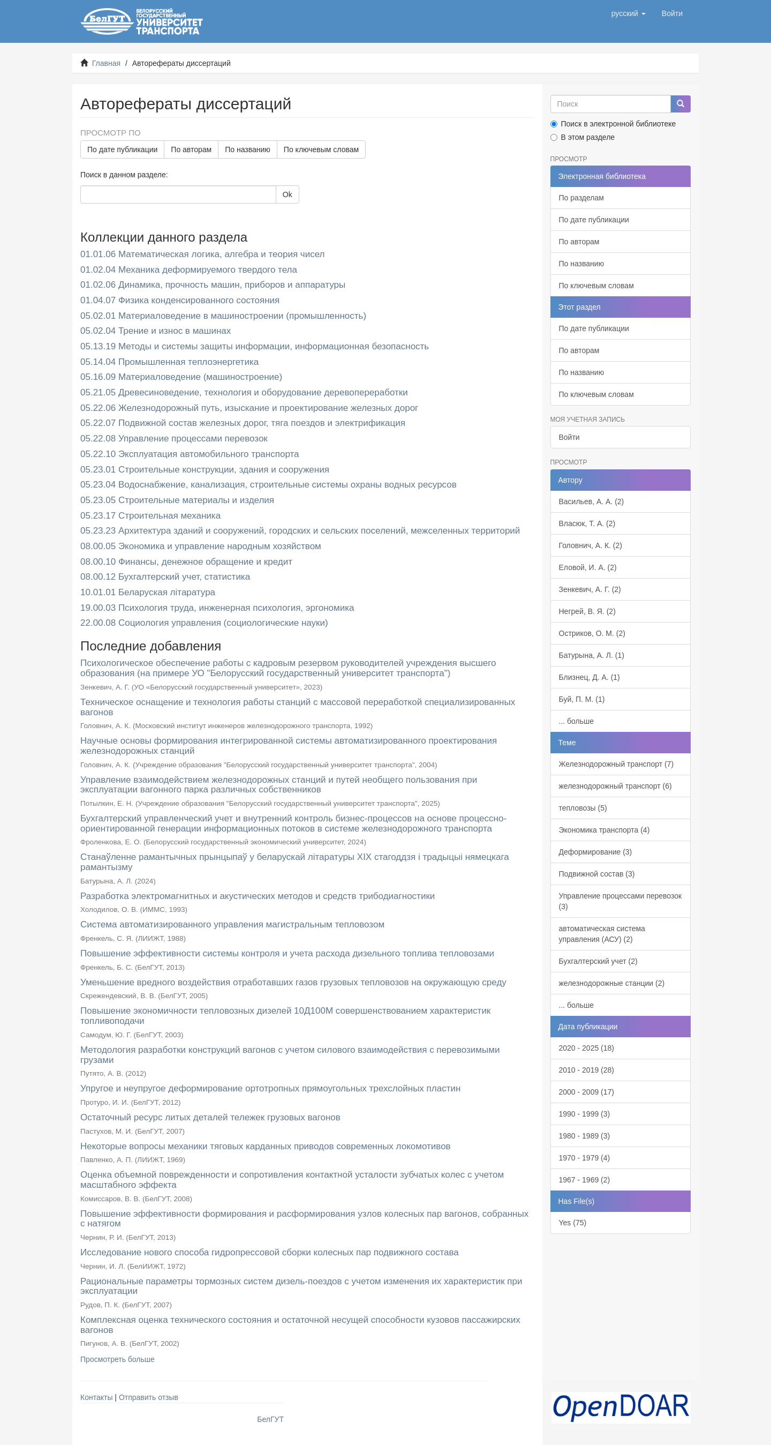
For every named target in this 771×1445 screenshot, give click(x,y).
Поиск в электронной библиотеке (613, 123)
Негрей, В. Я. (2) (587, 611)
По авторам (191, 149)
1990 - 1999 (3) (584, 1114)
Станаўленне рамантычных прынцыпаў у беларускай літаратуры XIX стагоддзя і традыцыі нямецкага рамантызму (294, 862)
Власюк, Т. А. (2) (587, 523)
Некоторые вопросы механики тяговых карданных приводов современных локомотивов (265, 1146)
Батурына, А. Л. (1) (591, 655)
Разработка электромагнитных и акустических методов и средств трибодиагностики (257, 896)
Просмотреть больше (117, 1359)
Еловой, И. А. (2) (588, 567)
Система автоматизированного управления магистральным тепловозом (232, 924)
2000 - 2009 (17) (587, 1092)
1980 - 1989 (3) (584, 1136)
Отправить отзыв (148, 1397)
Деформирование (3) (595, 852)
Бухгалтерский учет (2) (598, 961)
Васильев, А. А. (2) (591, 501)
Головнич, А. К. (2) (590, 545)
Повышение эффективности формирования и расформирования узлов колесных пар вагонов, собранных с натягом (304, 1219)
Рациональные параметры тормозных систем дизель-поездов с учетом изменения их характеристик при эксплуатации (301, 1286)
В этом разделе (582, 137)
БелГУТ (270, 1419)
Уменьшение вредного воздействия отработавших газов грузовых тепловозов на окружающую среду (293, 982)
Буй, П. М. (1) (582, 699)
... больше (576, 721)
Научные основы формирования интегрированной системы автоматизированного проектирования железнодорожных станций (288, 746)
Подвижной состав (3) (597, 874)
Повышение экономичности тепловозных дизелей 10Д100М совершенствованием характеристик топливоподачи (285, 1016)
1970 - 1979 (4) (584, 1158)
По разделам (581, 197)
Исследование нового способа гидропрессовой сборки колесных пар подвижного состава (269, 1252)
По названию (247, 149)
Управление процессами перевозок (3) (620, 901)
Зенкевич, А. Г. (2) (590, 589)
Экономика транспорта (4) (604, 830)
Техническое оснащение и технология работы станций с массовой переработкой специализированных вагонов (297, 707)
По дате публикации (122, 149)
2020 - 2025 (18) (587, 1048)
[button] (628, 13)
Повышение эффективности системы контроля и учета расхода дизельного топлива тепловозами (287, 953)
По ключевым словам (321, 149)
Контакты (96, 1397)
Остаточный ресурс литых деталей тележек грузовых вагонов (210, 1117)
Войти (569, 437)
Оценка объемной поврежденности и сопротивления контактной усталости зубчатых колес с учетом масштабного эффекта (292, 1180)
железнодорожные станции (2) (612, 983)
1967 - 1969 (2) (584, 1180)
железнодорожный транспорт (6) (615, 786)
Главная (106, 63)
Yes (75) (573, 1222)
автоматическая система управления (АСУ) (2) (602, 934)
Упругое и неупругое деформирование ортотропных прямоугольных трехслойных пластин (270, 1088)
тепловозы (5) (583, 808)
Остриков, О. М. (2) (592, 633)
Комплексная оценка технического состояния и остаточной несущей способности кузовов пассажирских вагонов (300, 1325)
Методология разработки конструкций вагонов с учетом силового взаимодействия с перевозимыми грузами (290, 1055)
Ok (287, 194)
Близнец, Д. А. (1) (589, 677)
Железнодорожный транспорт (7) (616, 764)
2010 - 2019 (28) (587, 1070)
